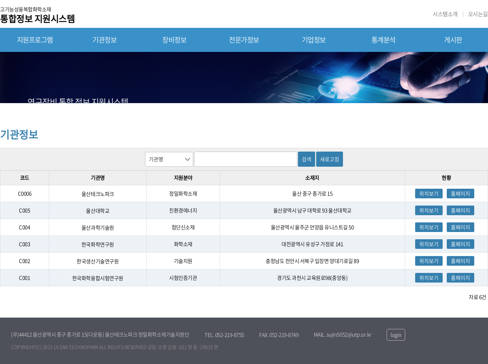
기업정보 (314, 40)
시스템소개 (445, 14)
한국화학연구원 (97, 244)
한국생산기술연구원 (98, 261)
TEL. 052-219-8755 (224, 335)
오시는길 (478, 14)
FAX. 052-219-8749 (278, 335)
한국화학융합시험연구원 (97, 278)
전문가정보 (244, 40)
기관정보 (104, 40)
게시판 (453, 40)
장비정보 (174, 40)
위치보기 (429, 193)
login (395, 335)
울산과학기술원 (97, 227)
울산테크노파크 (97, 194)
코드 (24, 177)
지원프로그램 (35, 40)
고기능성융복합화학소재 (37, 14)
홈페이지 (460, 193)
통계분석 (383, 40)
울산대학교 (97, 210)
